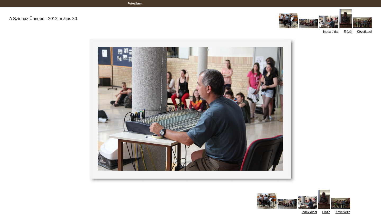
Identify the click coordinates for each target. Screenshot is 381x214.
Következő (364, 32)
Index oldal (330, 32)
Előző (348, 32)
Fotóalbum (135, 3)
